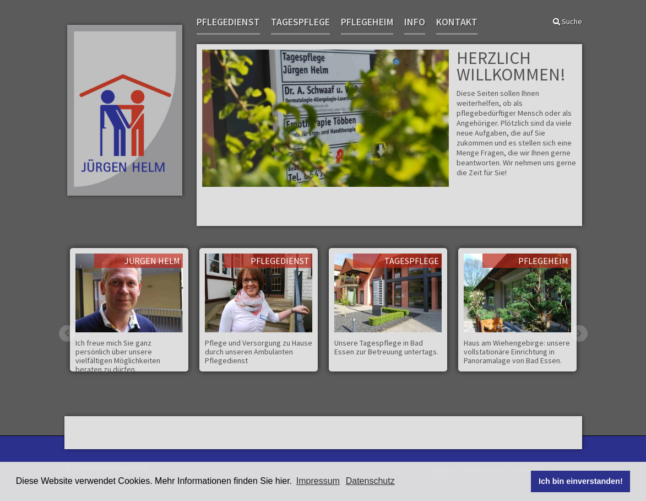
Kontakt (456, 22)
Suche (567, 21)
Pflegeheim (367, 22)
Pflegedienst (228, 22)
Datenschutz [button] (370, 481)
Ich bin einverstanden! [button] (581, 481)
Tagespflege (300, 22)
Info (414, 22)
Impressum (318, 481)
